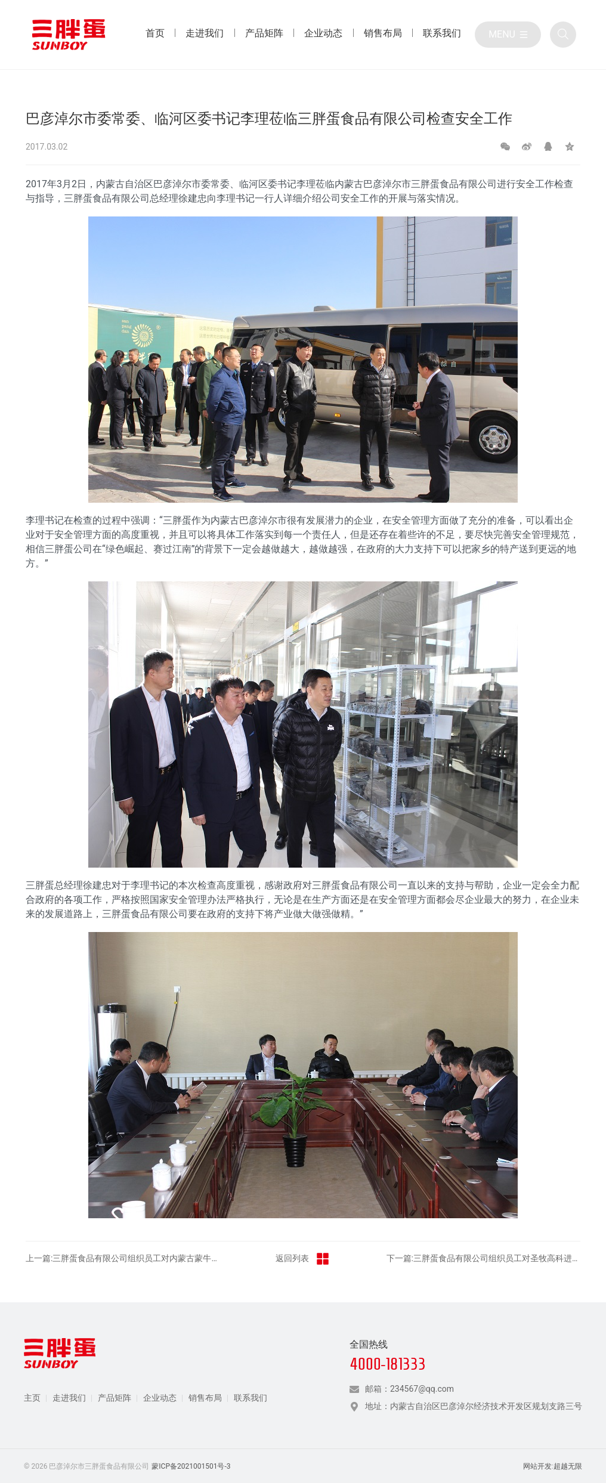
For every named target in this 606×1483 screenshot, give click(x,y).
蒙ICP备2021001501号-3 (191, 1466)
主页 (32, 1397)
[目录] (508, 34)
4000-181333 (388, 1364)
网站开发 (537, 1466)
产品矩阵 (114, 1397)
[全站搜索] (563, 34)
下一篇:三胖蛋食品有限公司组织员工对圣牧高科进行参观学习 (484, 1258)
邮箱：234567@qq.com (409, 1389)
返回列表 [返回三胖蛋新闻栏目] (303, 1259)
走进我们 (69, 1397)
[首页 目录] (155, 34)
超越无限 (568, 1466)
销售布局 (205, 1397)
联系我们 (250, 1397)
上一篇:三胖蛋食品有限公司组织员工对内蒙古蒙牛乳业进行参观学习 (123, 1258)
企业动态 (160, 1397)
